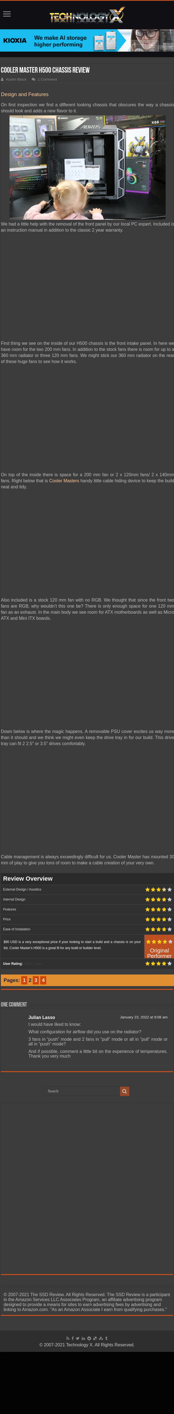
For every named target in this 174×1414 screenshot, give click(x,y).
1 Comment (47, 79)
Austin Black (16, 79)
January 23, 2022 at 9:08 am (144, 1017)
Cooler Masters (64, 480)
